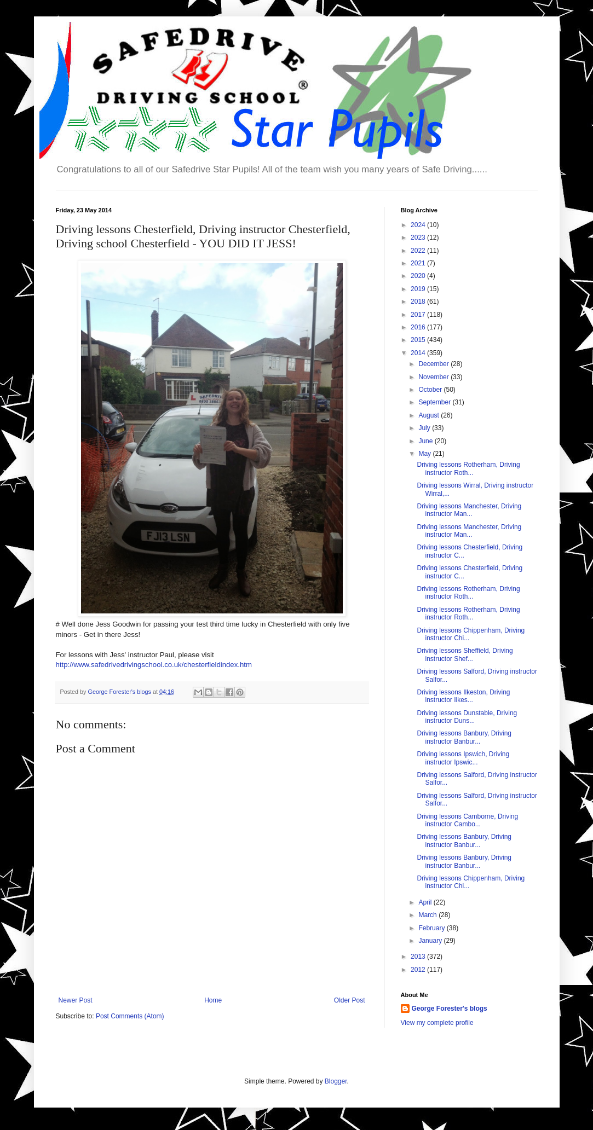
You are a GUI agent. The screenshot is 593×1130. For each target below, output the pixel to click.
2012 (419, 969)
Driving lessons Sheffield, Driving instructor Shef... (465, 654)
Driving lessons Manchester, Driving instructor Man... (469, 510)
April (425, 902)
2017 (419, 314)
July (425, 428)
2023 (419, 237)
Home (213, 1000)
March (428, 915)
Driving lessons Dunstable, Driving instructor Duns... (467, 717)
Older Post (349, 1000)
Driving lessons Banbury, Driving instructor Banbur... (464, 737)
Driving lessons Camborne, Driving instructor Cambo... (467, 820)
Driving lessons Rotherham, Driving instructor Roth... (468, 468)
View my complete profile (437, 1023)
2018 (419, 301)
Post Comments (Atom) (130, 1016)
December (434, 364)
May (425, 453)
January (431, 940)
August (429, 415)
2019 (419, 289)
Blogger (336, 1081)
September (435, 402)
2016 (419, 327)
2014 (419, 353)
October (431, 389)
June (426, 441)
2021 (419, 263)
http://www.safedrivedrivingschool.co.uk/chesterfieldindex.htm (154, 664)
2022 (419, 250)
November (434, 377)
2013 (419, 956)
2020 (419, 276)
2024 (419, 225)
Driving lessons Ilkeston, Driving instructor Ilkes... (463, 696)
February (432, 928)
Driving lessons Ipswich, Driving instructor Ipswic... (463, 758)
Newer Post (76, 1000)
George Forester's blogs (449, 1008)
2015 (419, 340)
